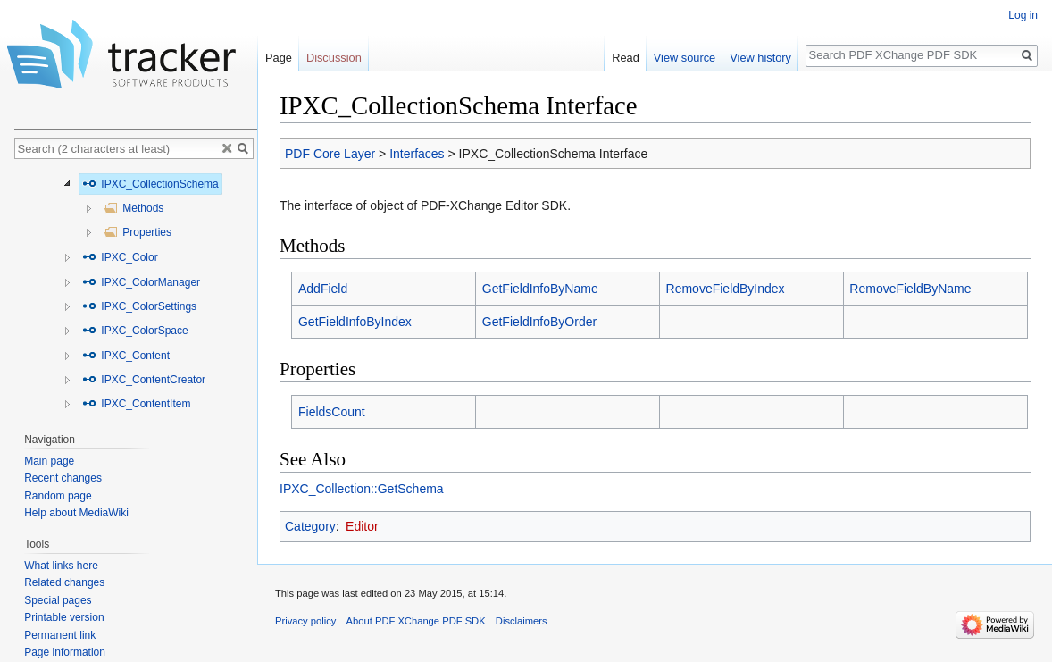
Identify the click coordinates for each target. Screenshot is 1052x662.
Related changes (64, 582)
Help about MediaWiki (76, 513)
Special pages (57, 600)
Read (625, 57)
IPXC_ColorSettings (139, 306)
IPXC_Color (120, 257)
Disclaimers (521, 621)
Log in (1023, 15)
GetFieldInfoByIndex (355, 321)
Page (278, 57)
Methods (133, 208)
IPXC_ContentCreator (143, 379)
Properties (137, 232)
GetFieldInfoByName (540, 288)
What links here (61, 565)
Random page (57, 496)
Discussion (334, 57)
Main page (49, 461)
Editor (362, 526)
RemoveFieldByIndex (725, 288)
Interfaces (416, 154)
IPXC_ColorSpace (135, 330)
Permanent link (60, 635)
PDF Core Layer (330, 154)
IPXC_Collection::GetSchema (362, 489)
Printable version (64, 617)
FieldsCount (331, 412)
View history (760, 57)
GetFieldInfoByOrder (539, 321)
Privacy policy (305, 621)
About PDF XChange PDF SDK (416, 621)
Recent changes (63, 478)
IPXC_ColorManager (141, 282)
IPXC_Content (126, 355)
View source (684, 57)
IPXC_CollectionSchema (150, 184)
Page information (64, 652)
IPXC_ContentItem (136, 404)
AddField (322, 288)
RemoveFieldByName (910, 288)
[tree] (135, 291)
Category (310, 526)
